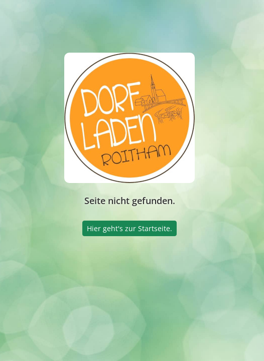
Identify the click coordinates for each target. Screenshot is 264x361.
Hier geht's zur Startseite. (129, 228)
